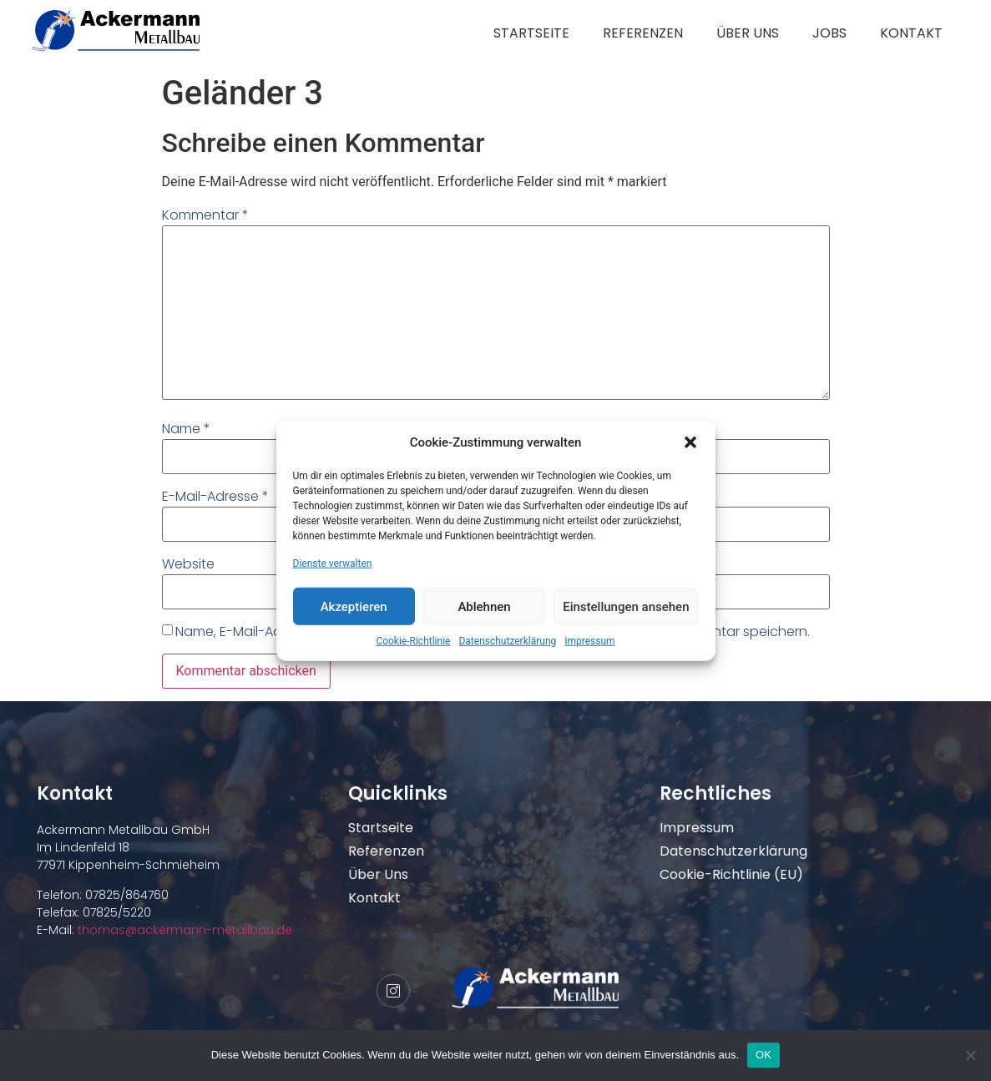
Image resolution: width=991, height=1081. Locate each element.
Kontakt (911, 33)
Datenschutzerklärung (507, 641)
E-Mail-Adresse (215, 496)
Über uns (747, 33)
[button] (690, 442)
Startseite (531, 33)
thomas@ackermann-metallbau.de (183, 930)
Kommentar (205, 215)
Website (188, 563)
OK (763, 1054)
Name (186, 428)
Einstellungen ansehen (626, 606)
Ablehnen (484, 606)
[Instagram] (393, 991)
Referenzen (643, 33)
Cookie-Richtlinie (413, 641)
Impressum (589, 641)
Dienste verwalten (332, 563)
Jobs (829, 33)
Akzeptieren (354, 606)
